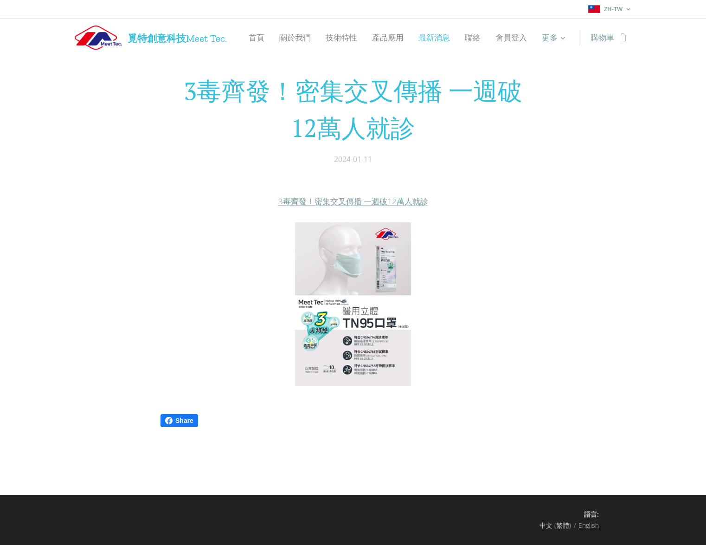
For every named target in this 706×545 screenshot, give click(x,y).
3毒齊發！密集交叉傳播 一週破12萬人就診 (353, 201)
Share (179, 420)
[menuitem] (259, 37)
